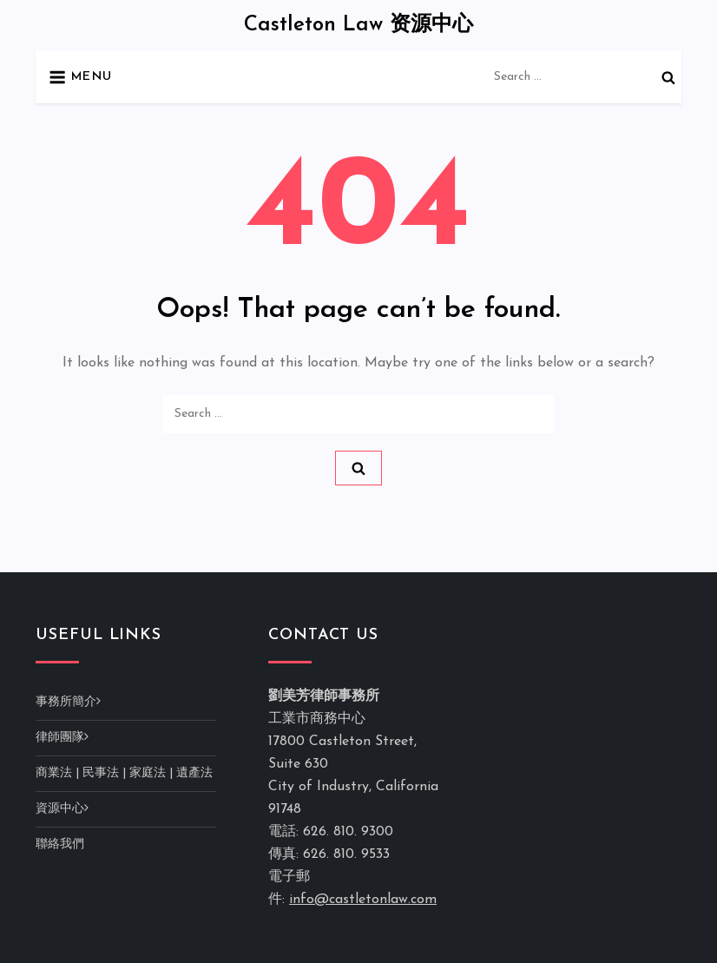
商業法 (54, 773)
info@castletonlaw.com (363, 900)
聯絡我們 (60, 844)
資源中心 (60, 808)
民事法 (100, 773)
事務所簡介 (66, 702)
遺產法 (194, 773)
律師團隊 (60, 737)
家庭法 (147, 773)
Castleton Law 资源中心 (358, 25)
